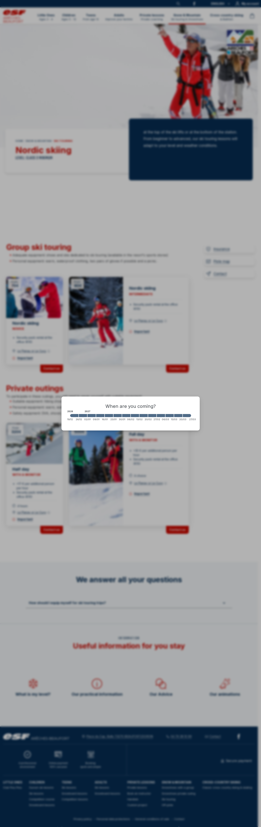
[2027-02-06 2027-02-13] (135, 415)
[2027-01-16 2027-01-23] (109, 415)
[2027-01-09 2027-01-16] (100, 415)
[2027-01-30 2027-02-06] (126, 415)
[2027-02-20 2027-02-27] (152, 415)
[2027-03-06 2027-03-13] (169, 415)
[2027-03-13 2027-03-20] (178, 415)
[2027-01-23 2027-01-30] (117, 415)
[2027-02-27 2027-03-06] (161, 415)
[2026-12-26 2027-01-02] (83, 415)
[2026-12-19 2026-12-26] (74, 415)
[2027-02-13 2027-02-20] (143, 415)
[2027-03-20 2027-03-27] (187, 415)
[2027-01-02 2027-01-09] (91, 415)
